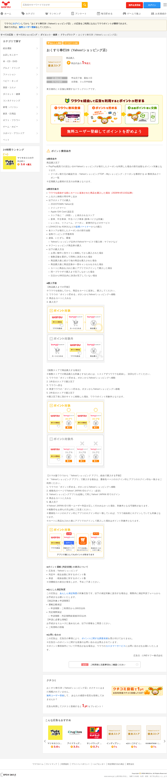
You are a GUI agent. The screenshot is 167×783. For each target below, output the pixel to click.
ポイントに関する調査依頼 (95, 638)
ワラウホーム (37, 764)
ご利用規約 (64, 764)
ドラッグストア (67, 35)
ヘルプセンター (98, 764)
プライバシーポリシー (80, 764)
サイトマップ (51, 764)
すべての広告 (7, 35)
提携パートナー (83, 227)
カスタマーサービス (116, 646)
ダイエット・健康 (48, 35)
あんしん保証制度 (68, 593)
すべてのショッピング (26, 35)
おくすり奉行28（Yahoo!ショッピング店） (78, 50)
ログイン (152, 5)
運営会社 (130, 764)
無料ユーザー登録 (27, 27)
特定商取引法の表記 (116, 764)
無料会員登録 (134, 5)
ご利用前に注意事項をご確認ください (109, 664)
